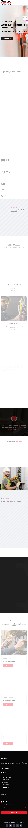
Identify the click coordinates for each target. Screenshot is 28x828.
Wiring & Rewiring (5, 776)
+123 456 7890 (5, 769)
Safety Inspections (5, 779)
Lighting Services (5, 782)
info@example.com (4, 798)
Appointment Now (7, 39)
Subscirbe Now (14, 812)
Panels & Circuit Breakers (6, 777)
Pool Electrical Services (6, 784)
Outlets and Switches (6, 781)
